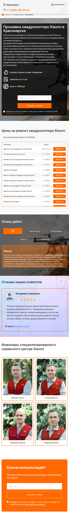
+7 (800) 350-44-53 (18, 10)
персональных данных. (14, 113)
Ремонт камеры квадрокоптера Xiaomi (18, 175)
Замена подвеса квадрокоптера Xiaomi (19, 181)
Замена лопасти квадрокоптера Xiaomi (19, 196)
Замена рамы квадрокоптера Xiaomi (18, 165)
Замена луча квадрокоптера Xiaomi (17, 191)
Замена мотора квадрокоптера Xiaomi (18, 159)
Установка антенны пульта (14, 154)
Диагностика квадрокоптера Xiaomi (17, 149)
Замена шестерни (10, 170)
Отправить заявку (34, 106)
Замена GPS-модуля (11, 202)
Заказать (59, 149)
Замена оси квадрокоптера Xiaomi (17, 186)
